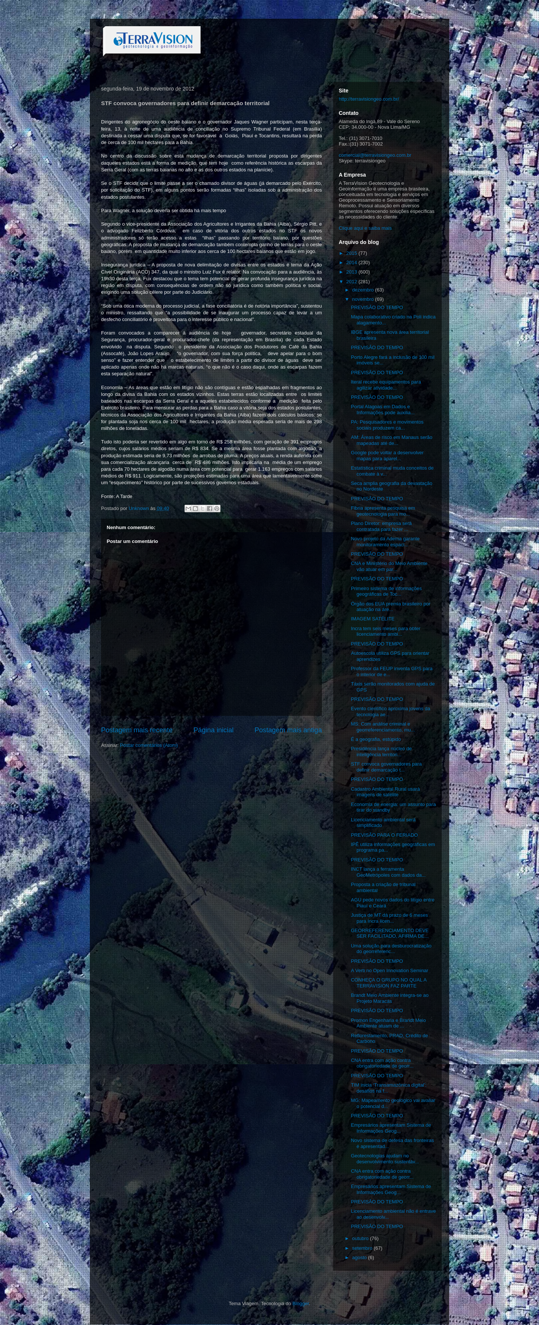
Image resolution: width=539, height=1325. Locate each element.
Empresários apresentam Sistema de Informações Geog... (391, 1128)
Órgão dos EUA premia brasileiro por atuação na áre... (390, 607)
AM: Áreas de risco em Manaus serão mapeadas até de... (391, 440)
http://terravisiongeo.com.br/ (369, 99)
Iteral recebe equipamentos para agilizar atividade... (386, 385)
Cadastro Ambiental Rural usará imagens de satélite (385, 792)
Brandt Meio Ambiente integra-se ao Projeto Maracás (389, 998)
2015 (352, 253)
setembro (363, 1248)
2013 (352, 272)
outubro (361, 1238)
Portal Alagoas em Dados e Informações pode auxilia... (382, 409)
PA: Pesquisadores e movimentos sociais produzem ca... (387, 425)
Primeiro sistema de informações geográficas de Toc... (386, 591)
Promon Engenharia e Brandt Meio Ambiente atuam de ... (388, 1023)
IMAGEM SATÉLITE (373, 619)
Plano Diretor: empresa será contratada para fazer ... (381, 526)
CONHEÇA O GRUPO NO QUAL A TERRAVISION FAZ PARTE (388, 983)
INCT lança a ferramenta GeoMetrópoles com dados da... (388, 872)
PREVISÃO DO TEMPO (377, 307)
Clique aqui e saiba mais (365, 228)
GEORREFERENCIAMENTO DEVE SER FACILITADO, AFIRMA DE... (390, 933)
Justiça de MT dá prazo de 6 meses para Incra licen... (389, 918)
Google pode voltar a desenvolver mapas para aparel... (387, 455)
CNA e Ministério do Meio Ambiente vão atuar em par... (389, 566)
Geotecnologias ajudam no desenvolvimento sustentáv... (385, 1158)
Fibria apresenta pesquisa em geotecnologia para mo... (383, 511)
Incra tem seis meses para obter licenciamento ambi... (385, 631)
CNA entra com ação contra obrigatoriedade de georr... (382, 1063)
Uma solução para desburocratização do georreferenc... (391, 949)
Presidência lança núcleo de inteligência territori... (381, 751)
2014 (352, 262)
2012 (352, 281)
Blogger (300, 1303)
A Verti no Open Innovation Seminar (389, 970)
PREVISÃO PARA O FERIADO (384, 835)
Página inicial (214, 730)
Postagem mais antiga (288, 730)
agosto (360, 1257)
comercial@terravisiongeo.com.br (375, 155)
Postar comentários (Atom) (149, 745)
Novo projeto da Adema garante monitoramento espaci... (385, 541)
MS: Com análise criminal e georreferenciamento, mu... (383, 727)
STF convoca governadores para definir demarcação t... (386, 767)
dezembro (363, 290)
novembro (363, 299)
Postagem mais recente (137, 730)
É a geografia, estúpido (376, 739)
